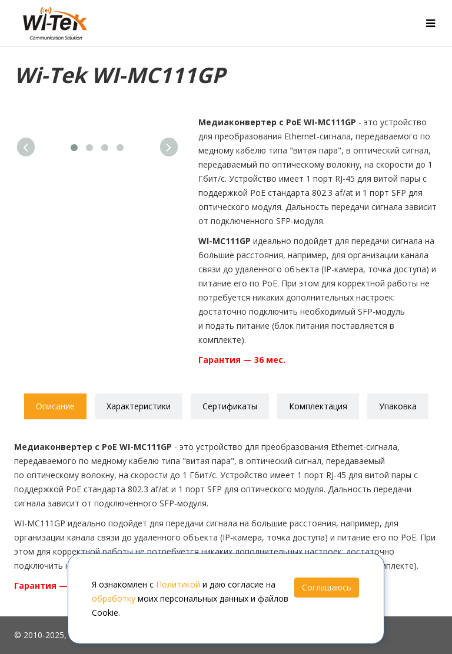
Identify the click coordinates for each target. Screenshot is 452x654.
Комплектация (318, 406)
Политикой (178, 584)
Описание (55, 406)
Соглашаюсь (326, 587)
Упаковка (398, 406)
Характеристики (139, 406)
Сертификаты (229, 406)
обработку (113, 598)
